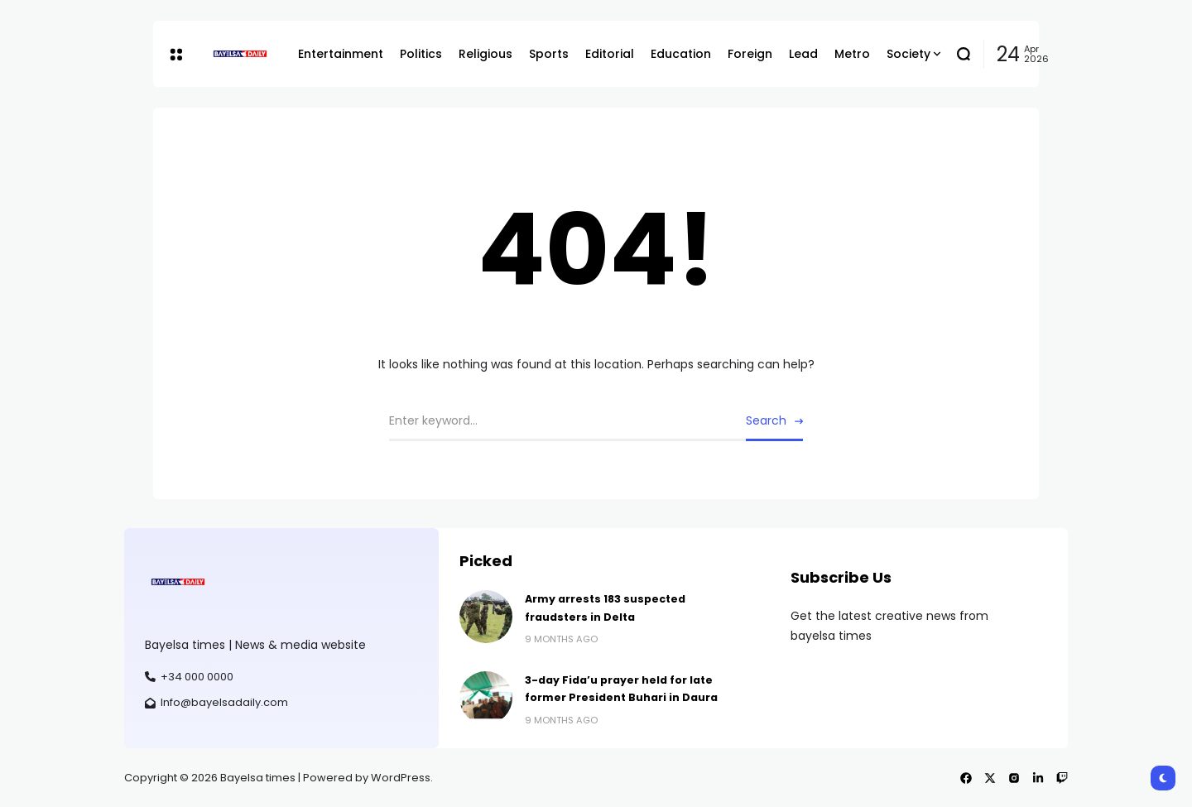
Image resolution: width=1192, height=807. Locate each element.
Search (766, 420)
